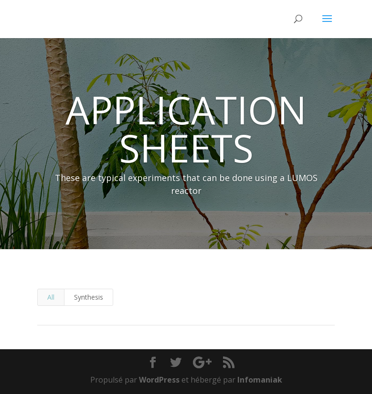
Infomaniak (259, 379)
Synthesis (88, 297)
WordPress (159, 379)
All (50, 297)
